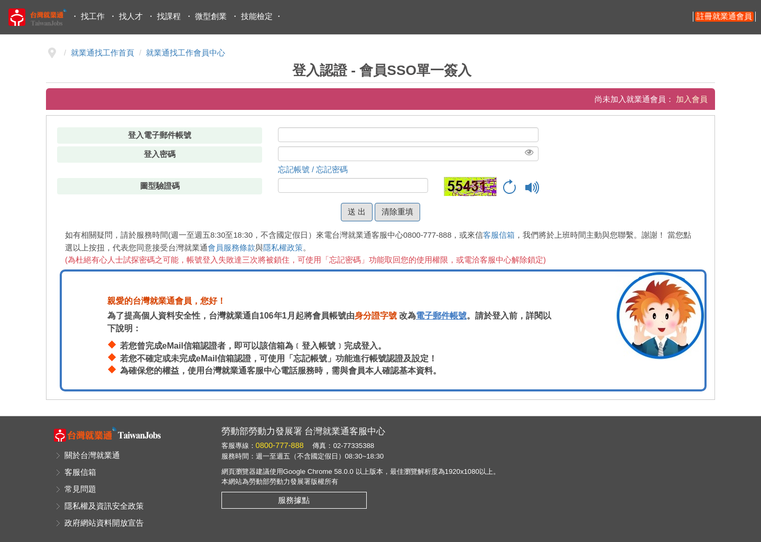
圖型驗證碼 (160, 186)
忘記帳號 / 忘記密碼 (313, 169)
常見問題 (80, 489)
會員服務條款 (231, 248)
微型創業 (211, 16)
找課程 (169, 16)
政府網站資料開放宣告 (104, 523)
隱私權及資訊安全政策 (104, 506)
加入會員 (692, 99)
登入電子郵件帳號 (159, 135)
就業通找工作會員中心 (185, 53)
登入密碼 (159, 154)
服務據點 (294, 500)
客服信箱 (499, 235)
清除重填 (397, 212)
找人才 (131, 16)
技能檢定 (257, 16)
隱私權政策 (283, 248)
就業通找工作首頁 (102, 53)
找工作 (93, 16)
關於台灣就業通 (92, 455)
